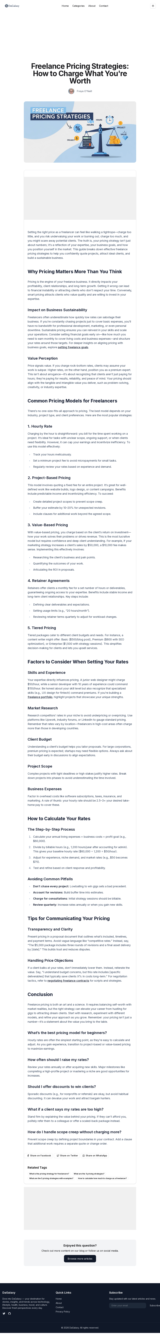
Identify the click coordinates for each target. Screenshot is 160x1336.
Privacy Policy (63, 1311)
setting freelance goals (73, 347)
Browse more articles (80, 1258)
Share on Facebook (39, 1155)
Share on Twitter (67, 1155)
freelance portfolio (40, 697)
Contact (103, 5)
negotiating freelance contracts (68, 980)
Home (65, 5)
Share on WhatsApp (94, 1155)
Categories (78, 5)
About (91, 5)
